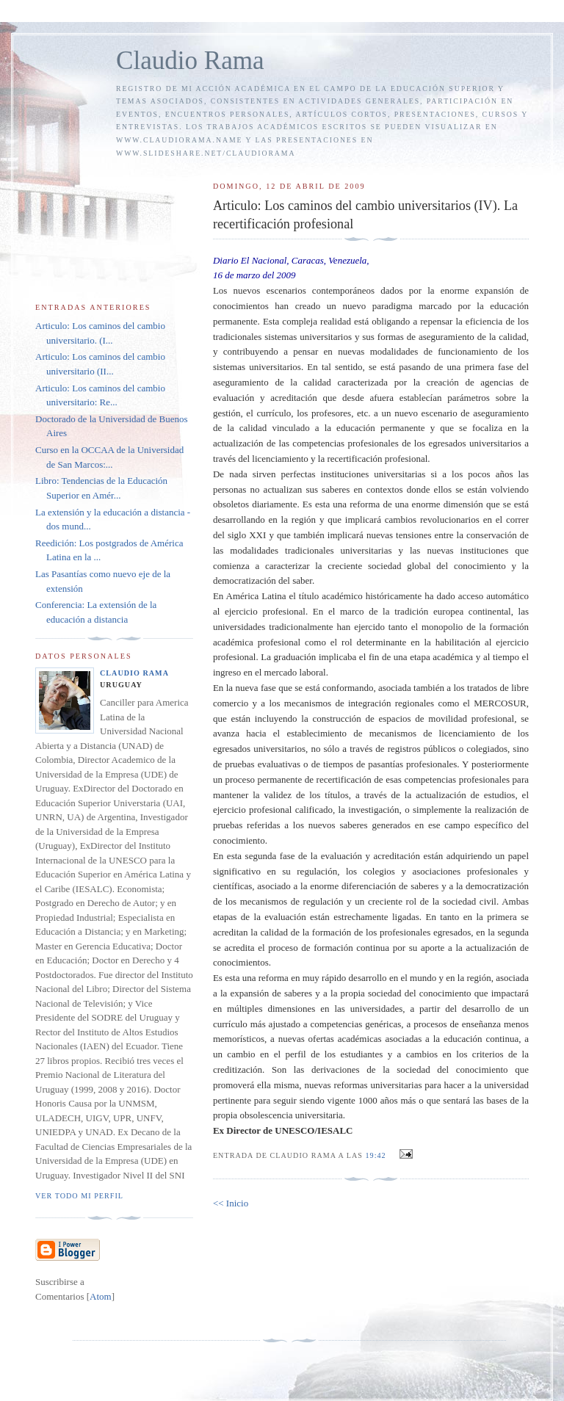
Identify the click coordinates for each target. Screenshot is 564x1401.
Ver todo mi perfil (79, 1196)
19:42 (377, 1155)
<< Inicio (230, 1203)
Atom (101, 1296)
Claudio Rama (190, 60)
